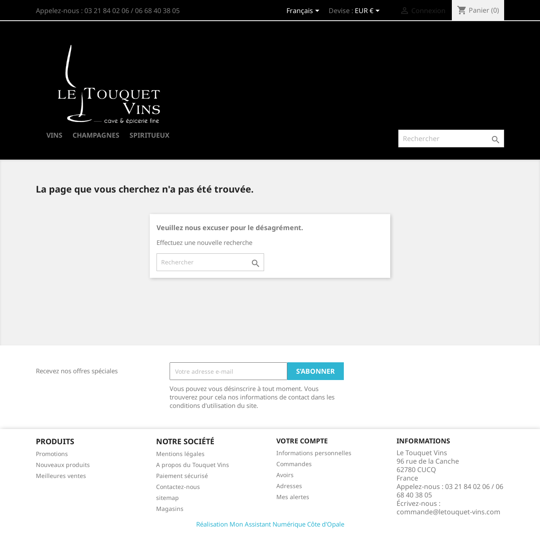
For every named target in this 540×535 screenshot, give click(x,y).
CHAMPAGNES (96, 135)
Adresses (289, 486)
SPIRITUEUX (150, 135)
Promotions (52, 454)
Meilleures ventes (61, 476)
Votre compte (302, 440)
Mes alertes (292, 497)
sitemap (167, 498)
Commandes (294, 464)
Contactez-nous (178, 487)
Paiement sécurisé (182, 476)
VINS (54, 135)
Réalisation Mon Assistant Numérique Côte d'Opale (270, 524)
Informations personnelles (313, 453)
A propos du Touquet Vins (192, 465)
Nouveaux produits (63, 465)
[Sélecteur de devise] (369, 11)
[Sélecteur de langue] (304, 11)
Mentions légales (180, 454)
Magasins (170, 509)
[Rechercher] (451, 138)
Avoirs (285, 475)
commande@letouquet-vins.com (448, 511)
